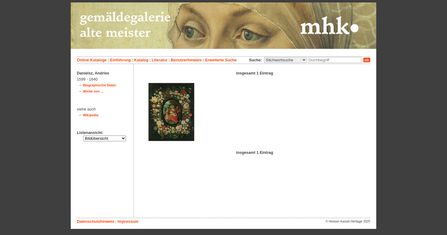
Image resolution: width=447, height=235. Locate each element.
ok (366, 60)
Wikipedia (90, 115)
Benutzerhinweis (186, 60)
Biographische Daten (99, 85)
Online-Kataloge (92, 60)
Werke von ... (93, 91)
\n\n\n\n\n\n (285, 60)
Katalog (141, 60)
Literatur (159, 60)
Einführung (120, 60)
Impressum (127, 221)
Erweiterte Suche (221, 60)
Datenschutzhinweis (95, 221)
